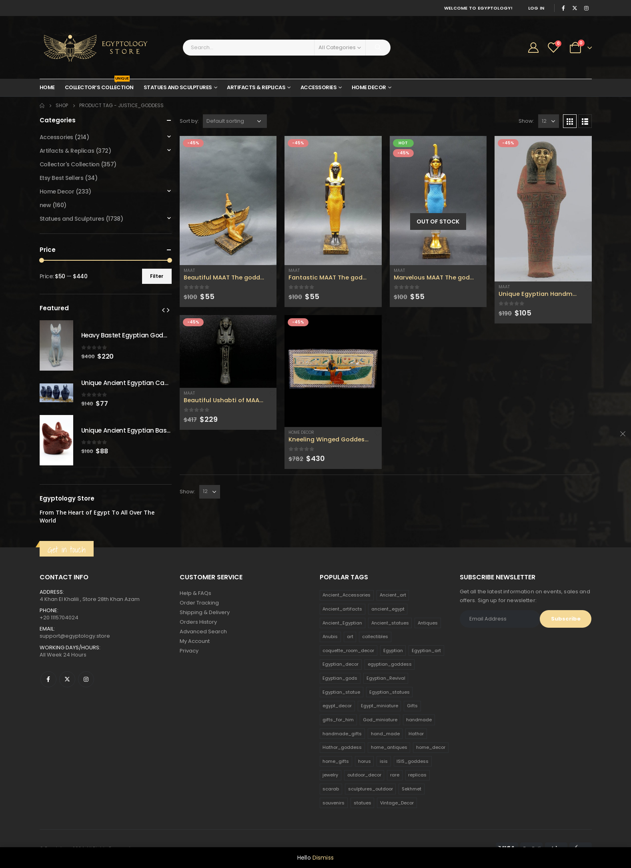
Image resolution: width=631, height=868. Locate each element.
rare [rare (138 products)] (394, 775)
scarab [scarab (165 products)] (331, 789)
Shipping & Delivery (205, 612)
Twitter (67, 679)
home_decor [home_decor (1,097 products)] (430, 747)
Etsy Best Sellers (62, 178)
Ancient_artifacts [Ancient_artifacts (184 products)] (342, 609)
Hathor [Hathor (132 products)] (416, 733)
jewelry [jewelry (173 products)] (330, 775)
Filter (156, 276)
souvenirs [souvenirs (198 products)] (334, 803)
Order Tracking (199, 603)
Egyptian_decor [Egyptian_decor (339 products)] (341, 664)
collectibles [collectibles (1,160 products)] (375, 636)
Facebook (48, 679)
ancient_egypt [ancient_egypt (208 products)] (388, 609)
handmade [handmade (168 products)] (419, 719)
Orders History (198, 622)
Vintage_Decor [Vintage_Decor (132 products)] (397, 803)
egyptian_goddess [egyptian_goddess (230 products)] (390, 664)
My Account (195, 641)
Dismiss (323, 858)
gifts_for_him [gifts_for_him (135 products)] (338, 719)
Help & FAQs (195, 593)
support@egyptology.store (75, 636)
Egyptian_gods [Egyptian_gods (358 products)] (340, 678)
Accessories (318, 87)
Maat (189, 270)
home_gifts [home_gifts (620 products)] (336, 761)
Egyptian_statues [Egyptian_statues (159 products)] (389, 692)
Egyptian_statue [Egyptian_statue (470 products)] (341, 692)
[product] (228, 200)
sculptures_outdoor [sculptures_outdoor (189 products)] (370, 789)
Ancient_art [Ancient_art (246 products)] (393, 595)
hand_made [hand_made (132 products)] (385, 733)
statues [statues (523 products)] (362, 803)
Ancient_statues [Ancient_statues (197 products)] (390, 623)
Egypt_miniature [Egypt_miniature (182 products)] (379, 705)
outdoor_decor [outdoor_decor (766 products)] (364, 775)
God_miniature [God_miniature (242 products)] (380, 719)
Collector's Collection (70, 164)
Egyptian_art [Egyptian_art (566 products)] (426, 650)
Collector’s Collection (99, 85)
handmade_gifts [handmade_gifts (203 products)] (342, 733)
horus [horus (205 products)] (364, 761)
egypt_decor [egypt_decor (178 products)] (337, 705)
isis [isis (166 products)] (384, 761)
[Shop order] (235, 121)
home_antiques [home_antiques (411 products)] (389, 747)
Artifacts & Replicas (256, 87)
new (45, 205)
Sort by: (189, 121)
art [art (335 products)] (350, 636)
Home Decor (369, 87)
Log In (536, 8)
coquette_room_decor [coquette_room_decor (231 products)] (348, 650)
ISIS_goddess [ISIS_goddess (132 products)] (413, 761)
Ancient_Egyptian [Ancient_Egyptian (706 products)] (342, 623)
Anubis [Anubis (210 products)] (330, 636)
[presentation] (163, 310)
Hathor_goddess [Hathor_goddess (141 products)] (342, 747)
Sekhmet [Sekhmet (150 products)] (411, 789)
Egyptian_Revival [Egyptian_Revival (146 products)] (386, 678)
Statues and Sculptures (178, 87)
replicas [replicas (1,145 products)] (417, 775)
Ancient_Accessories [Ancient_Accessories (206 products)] (347, 595)
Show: (526, 121)
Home (47, 87)
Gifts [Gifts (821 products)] (412, 705)
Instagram (86, 679)
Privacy (189, 650)
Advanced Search (203, 631)
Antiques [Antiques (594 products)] (428, 623)
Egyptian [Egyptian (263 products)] (393, 650)
